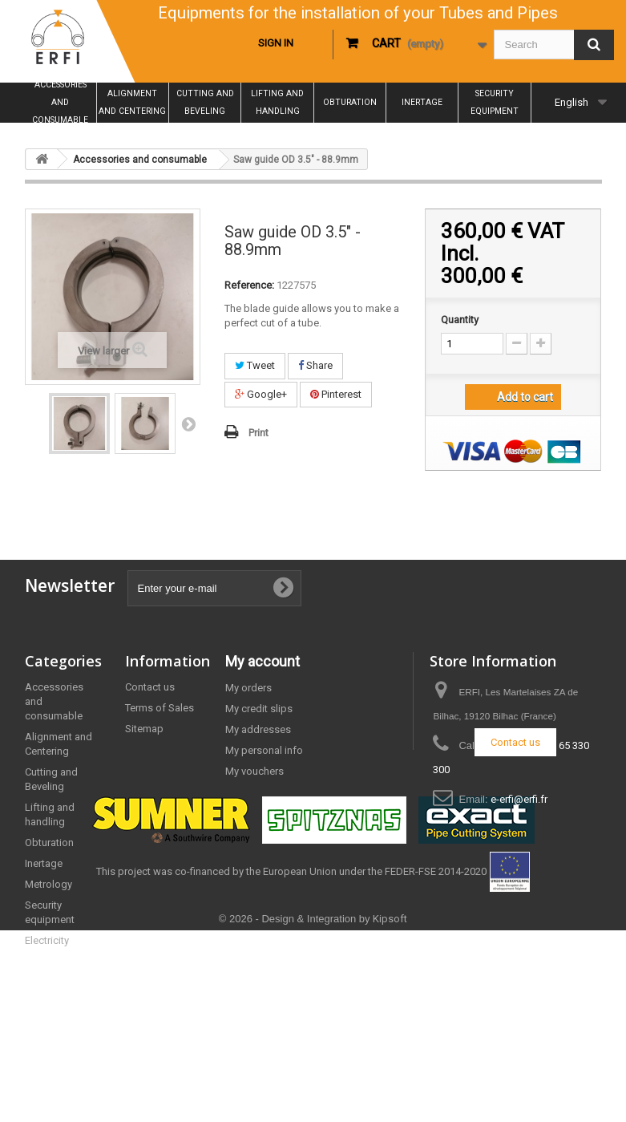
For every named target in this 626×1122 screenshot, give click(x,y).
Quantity (460, 320)
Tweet (255, 365)
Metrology (48, 884)
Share (315, 365)
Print (258, 433)
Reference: (249, 285)
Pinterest (335, 394)
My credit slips (259, 709)
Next (188, 423)
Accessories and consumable (60, 103)
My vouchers (254, 771)
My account (262, 661)
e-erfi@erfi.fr (519, 799)
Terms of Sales (159, 708)
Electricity (47, 940)
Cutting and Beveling (205, 102)
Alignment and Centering (132, 102)
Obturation (350, 102)
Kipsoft (390, 1110)
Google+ (261, 394)
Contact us (150, 687)
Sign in (275, 43)
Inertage (422, 102)
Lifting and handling (277, 102)
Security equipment (495, 102)
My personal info (264, 750)
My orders (248, 688)
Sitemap (144, 729)
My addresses (258, 729)
